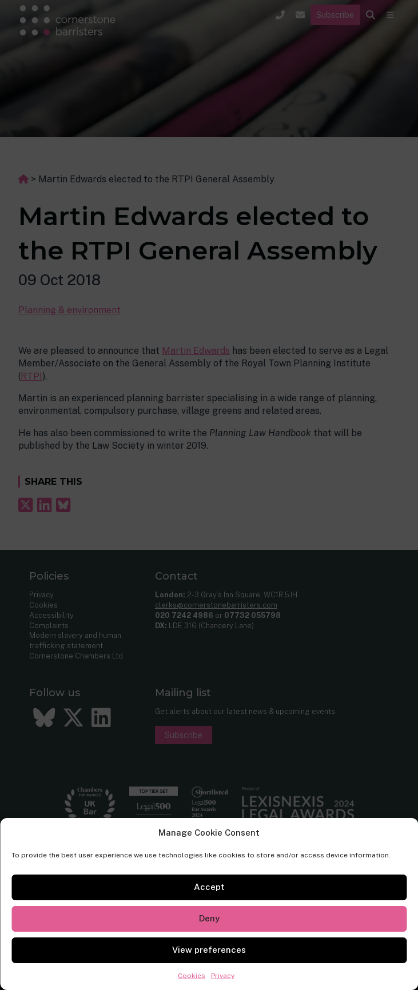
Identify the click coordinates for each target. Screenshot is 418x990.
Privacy (222, 976)
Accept (209, 887)
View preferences (209, 950)
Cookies (191, 976)
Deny (209, 918)
